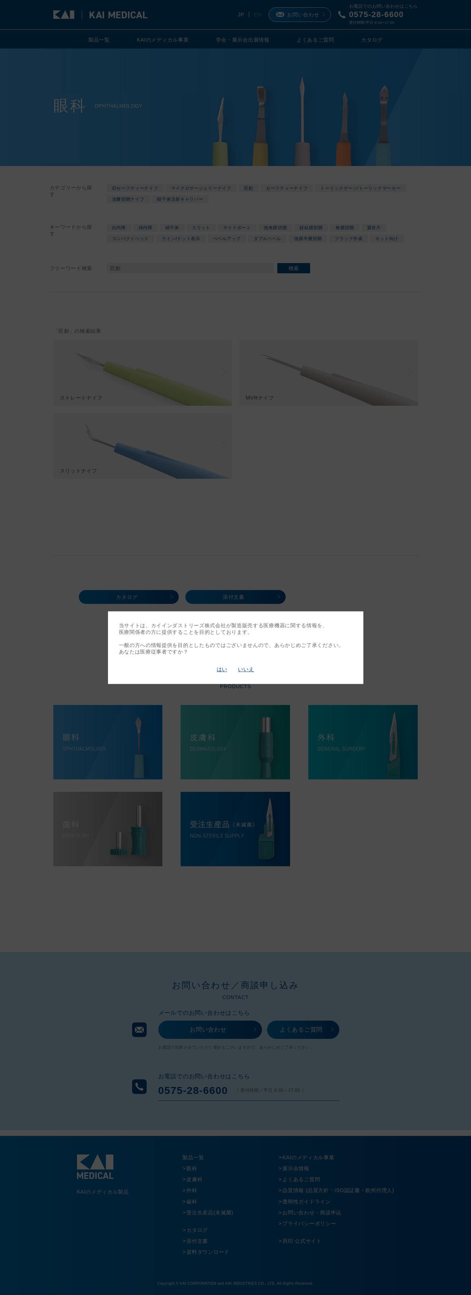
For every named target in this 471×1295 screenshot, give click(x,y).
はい (222, 669)
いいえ (246, 669)
